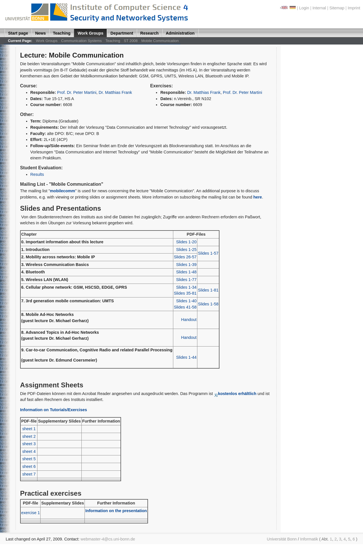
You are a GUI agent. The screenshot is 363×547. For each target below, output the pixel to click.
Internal (319, 8)
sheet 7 (28, 474)
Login (304, 8)
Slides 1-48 (186, 272)
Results (37, 174)
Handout (189, 319)
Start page (18, 33)
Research (149, 33)
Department (122, 33)
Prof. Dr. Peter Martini (76, 92)
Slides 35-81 (185, 293)
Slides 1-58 (208, 304)
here (257, 197)
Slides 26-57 (185, 257)
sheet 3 (28, 444)
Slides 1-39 (186, 264)
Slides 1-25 (186, 249)
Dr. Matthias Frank (115, 92)
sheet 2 (28, 436)
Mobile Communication (160, 41)
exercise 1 (30, 512)
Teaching (62, 33)
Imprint (354, 8)
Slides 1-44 (186, 357)
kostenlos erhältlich (235, 393)
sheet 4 (28, 451)
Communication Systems (81, 41)
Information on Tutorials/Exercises (53, 409)
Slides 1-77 (186, 279)
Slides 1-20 (186, 242)
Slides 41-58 (185, 307)
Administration (180, 33)
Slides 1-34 (186, 287)
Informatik (309, 539)
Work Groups (91, 33)
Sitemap (336, 8)
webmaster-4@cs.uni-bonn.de (108, 539)
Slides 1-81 (208, 290)
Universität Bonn (282, 539)
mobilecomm (62, 191)
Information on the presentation (116, 510)
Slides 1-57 (208, 253)
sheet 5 (28, 459)
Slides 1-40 (186, 301)
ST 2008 (131, 41)
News (40, 33)
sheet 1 (28, 428)
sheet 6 (28, 466)
